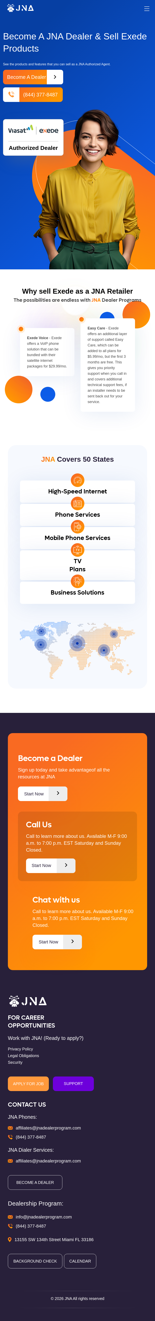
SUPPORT (73, 1083)
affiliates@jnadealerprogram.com (48, 1127)
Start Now (45, 793)
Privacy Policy (20, 1049)
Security (15, 1062)
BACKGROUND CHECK (35, 1261)
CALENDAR (80, 1261)
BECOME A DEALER (35, 1182)
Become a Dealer (35, 77)
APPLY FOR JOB (28, 1084)
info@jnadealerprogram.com (44, 1216)
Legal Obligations (23, 1055)
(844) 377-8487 (30, 94)
